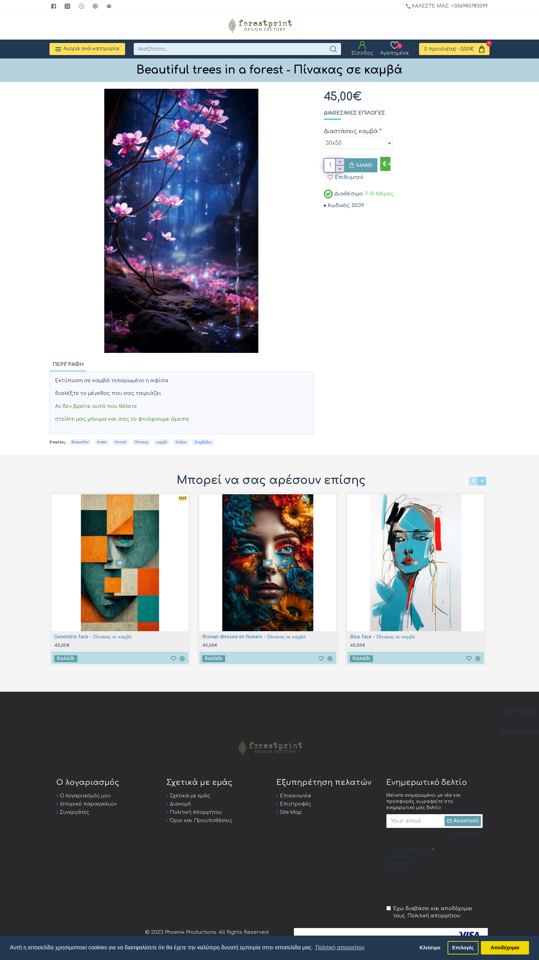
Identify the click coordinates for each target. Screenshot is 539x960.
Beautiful (80, 442)
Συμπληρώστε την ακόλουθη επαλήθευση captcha (407, 860)
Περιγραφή (68, 364)
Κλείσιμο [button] (429, 947)
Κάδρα (180, 442)
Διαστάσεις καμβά (351, 131)
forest (120, 442)
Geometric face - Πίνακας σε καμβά (93, 637)
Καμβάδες (203, 442)
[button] (473, 481)
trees (102, 442)
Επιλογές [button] (463, 947)
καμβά (161, 442)
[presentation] (438, 888)
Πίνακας (141, 442)
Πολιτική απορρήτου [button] (340, 947)
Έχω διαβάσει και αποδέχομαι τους (429, 912)
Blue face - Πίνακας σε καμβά (382, 637)
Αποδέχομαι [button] (505, 947)
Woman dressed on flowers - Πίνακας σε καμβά (254, 637)
